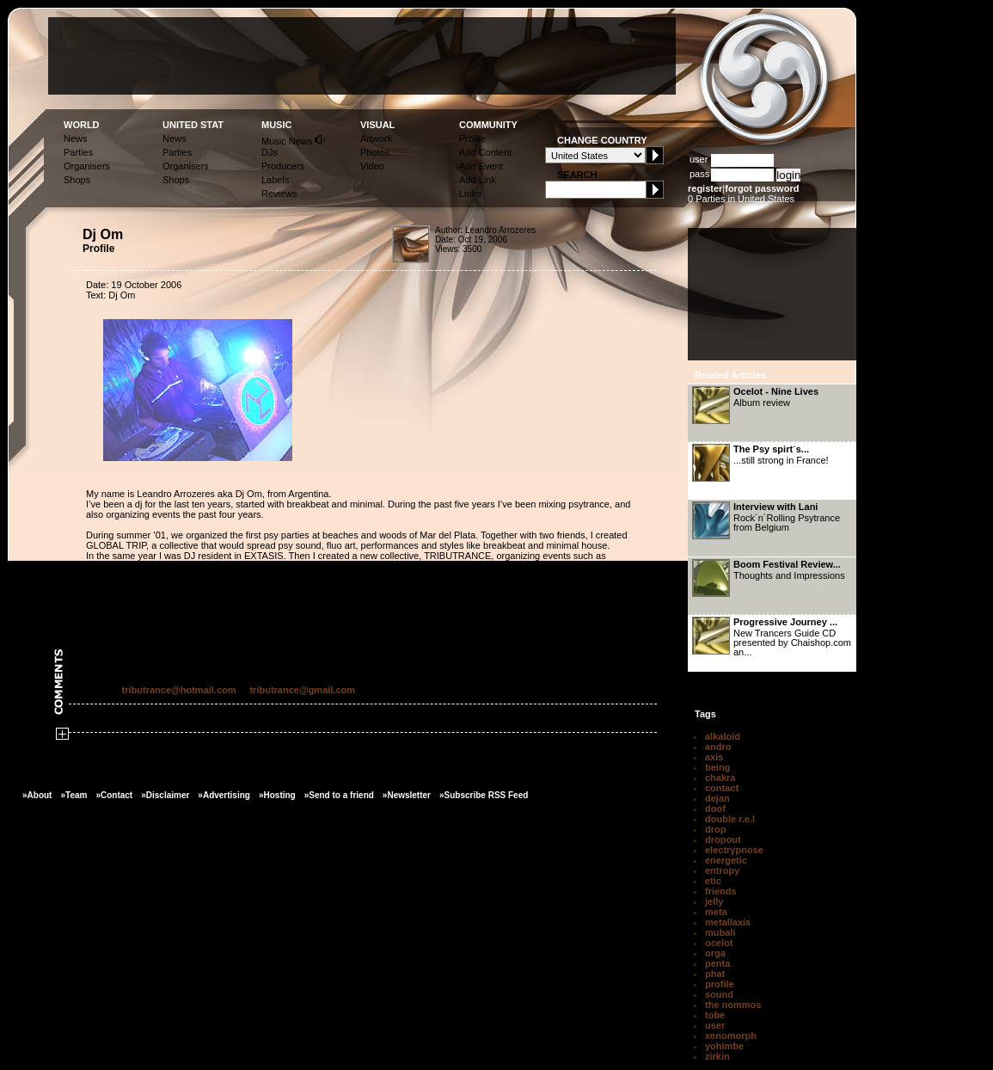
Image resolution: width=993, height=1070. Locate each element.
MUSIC (276, 125)
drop (715, 829)
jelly (714, 901)
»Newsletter (407, 795)
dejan (717, 798)
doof (715, 808)
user (715, 1025)
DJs (269, 152)
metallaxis (728, 922)
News (76, 138)
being (717, 767)
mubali (720, 932)
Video (372, 166)
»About (37, 795)
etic (713, 881)
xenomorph (731, 1035)
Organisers (87, 166)
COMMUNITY (488, 125)
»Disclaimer (165, 795)
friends (721, 891)
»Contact (113, 795)
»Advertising (224, 795)
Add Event (481, 166)
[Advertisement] (362, 56)
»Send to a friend (339, 795)
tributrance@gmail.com (302, 690)
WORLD (82, 125)
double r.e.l (730, 819)
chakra (720, 777)
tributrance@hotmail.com (179, 690)
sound (719, 994)
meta (716, 912)
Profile (472, 138)
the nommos (733, 1004)
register (705, 188)
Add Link (477, 180)
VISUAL (377, 125)
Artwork (376, 138)
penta (717, 963)
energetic (726, 860)
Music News (294, 139)
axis (714, 757)
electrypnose (734, 850)
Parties (78, 152)
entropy (722, 870)
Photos (374, 152)
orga (715, 953)
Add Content (485, 152)
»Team (73, 795)
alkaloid (722, 736)
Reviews (279, 193)
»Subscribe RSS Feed (483, 795)
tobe (715, 1015)
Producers (282, 166)
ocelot (718, 943)
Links (470, 193)
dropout (723, 839)
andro (718, 746)
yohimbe (724, 1046)
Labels (275, 180)
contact (722, 788)
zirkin (717, 1056)
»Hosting (277, 795)
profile (719, 984)
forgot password (762, 188)
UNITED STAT (193, 125)
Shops (77, 180)
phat (715, 974)
